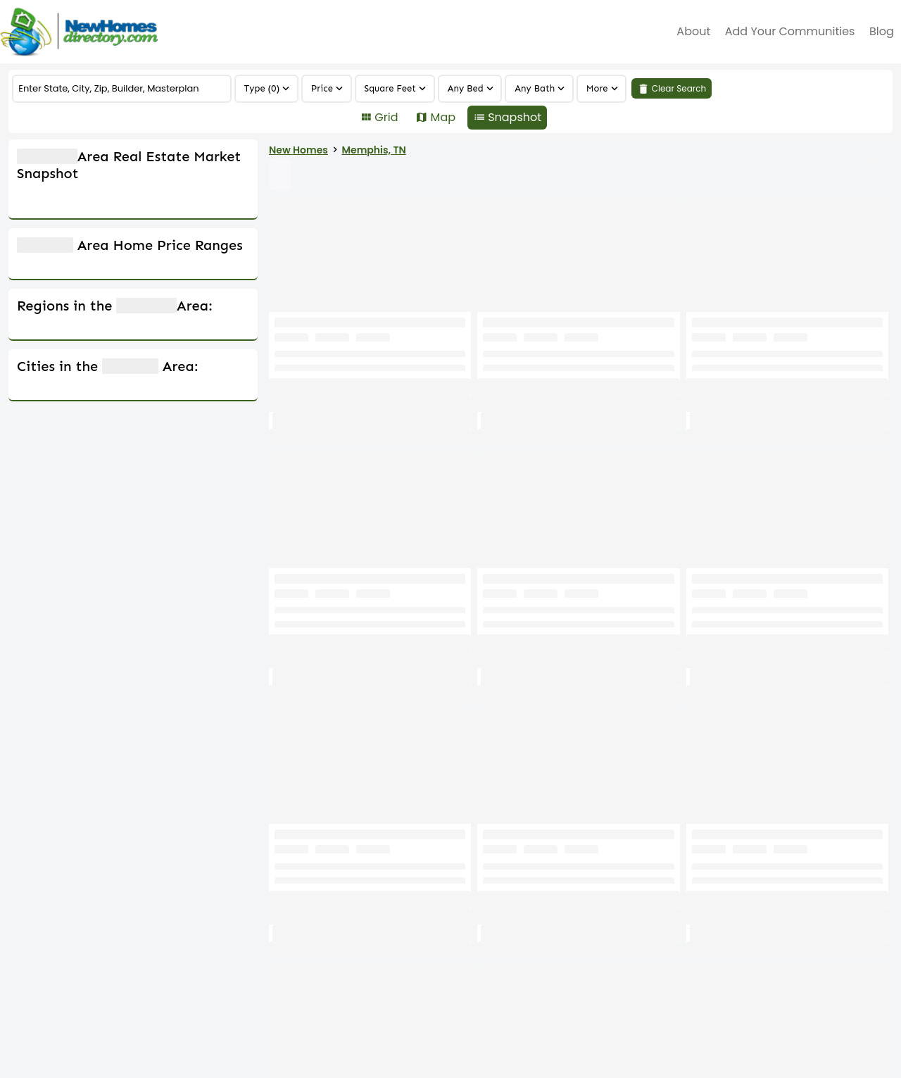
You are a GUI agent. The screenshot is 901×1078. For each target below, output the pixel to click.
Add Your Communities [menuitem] (790, 31)
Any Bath (535, 88)
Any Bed (466, 88)
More (597, 88)
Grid (386, 117)
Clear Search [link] (679, 88)
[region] (601, 89)
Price (322, 88)
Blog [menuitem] (881, 31)
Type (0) (262, 88)
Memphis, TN (502, 150)
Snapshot (514, 117)
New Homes (425, 150)
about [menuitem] (693, 31)
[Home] (79, 31)
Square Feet (391, 88)
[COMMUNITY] (121, 88)
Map (443, 117)
